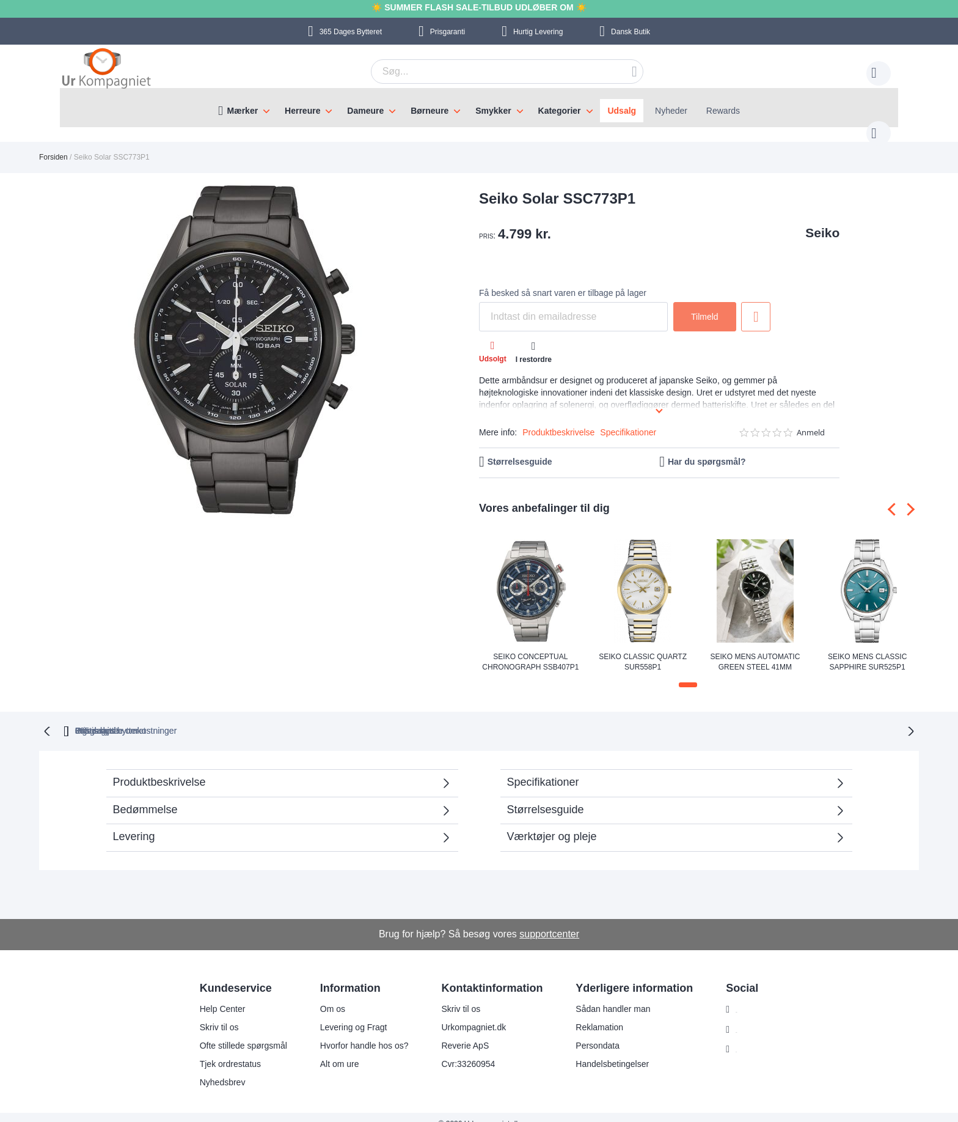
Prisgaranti (447, 32)
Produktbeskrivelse (558, 420)
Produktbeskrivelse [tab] (159, 768)
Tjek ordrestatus (222, 1050)
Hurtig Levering (538, 32)
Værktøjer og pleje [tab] (552, 823)
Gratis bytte (426, 717)
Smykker (493, 111)
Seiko (822, 220)
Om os (324, 995)
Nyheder (671, 111)
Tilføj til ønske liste (755, 304)
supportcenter (549, 920)
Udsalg (621, 111)
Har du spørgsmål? (707, 449)
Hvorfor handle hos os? (356, 1032)
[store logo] (106, 69)
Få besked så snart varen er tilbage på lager (562, 281)
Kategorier (559, 111)
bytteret (321, 717)
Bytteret (351, 32)
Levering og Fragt (345, 1014)
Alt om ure (331, 1050)
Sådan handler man (605, 995)
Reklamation (592, 1014)
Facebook (747, 1016)
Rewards (723, 111)
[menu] (479, 107)
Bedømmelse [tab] (145, 796)
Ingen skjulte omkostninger (545, 717)
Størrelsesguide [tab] (545, 796)
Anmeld (811, 420)
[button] (688, 672)
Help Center (215, 995)
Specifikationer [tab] (543, 768)
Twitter (740, 1036)
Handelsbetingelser (605, 1050)
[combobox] (488, 71)
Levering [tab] (134, 823)
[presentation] (894, 497)
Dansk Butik (630, 32)
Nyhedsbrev (215, 1069)
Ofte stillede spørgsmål (235, 1032)
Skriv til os (211, 1014)
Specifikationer (628, 420)
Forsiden (53, 145)
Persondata (590, 1032)
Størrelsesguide (520, 449)
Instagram (747, 996)
